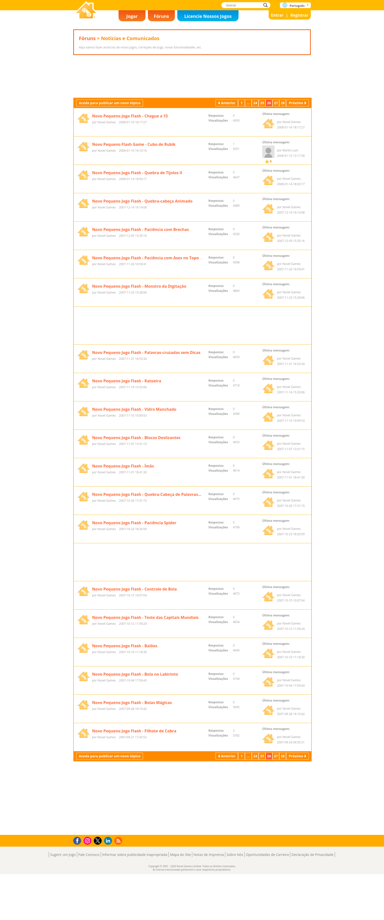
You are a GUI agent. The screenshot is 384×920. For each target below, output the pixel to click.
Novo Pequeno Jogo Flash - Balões (124, 738)
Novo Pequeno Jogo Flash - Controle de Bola (134, 681)
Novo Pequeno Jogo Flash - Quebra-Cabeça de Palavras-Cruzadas (147, 556)
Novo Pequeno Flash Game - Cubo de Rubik (134, 175)
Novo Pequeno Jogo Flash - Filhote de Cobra (134, 823)
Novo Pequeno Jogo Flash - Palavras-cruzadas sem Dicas (146, 414)
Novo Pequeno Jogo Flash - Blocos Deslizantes (136, 499)
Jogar (132, 16)
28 (283, 133)
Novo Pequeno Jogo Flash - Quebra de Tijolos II (137, 203)
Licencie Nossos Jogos (207, 16)
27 (276, 133)
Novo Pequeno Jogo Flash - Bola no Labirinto (135, 766)
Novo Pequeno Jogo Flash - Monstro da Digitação (139, 317)
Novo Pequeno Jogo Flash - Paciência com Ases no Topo (145, 288)
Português (296, 6)
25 (262, 133)
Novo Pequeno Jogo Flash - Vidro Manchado (134, 471)
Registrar (299, 15)
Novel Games (86, 10)
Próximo (296, 133)
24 (255, 133)
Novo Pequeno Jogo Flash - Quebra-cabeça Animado (142, 232)
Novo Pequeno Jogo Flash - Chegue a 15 (130, 146)
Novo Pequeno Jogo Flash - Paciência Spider (134, 584)
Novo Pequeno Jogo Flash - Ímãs (123, 527)
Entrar (277, 15)
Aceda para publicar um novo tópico (109, 133)
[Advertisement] (192, 91)
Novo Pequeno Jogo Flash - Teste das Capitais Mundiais (145, 710)
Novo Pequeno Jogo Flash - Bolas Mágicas (132, 795)
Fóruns (161, 16)
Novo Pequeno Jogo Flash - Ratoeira (126, 442)
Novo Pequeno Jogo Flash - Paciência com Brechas (140, 260)
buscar (266, 5)
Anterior (228, 133)
